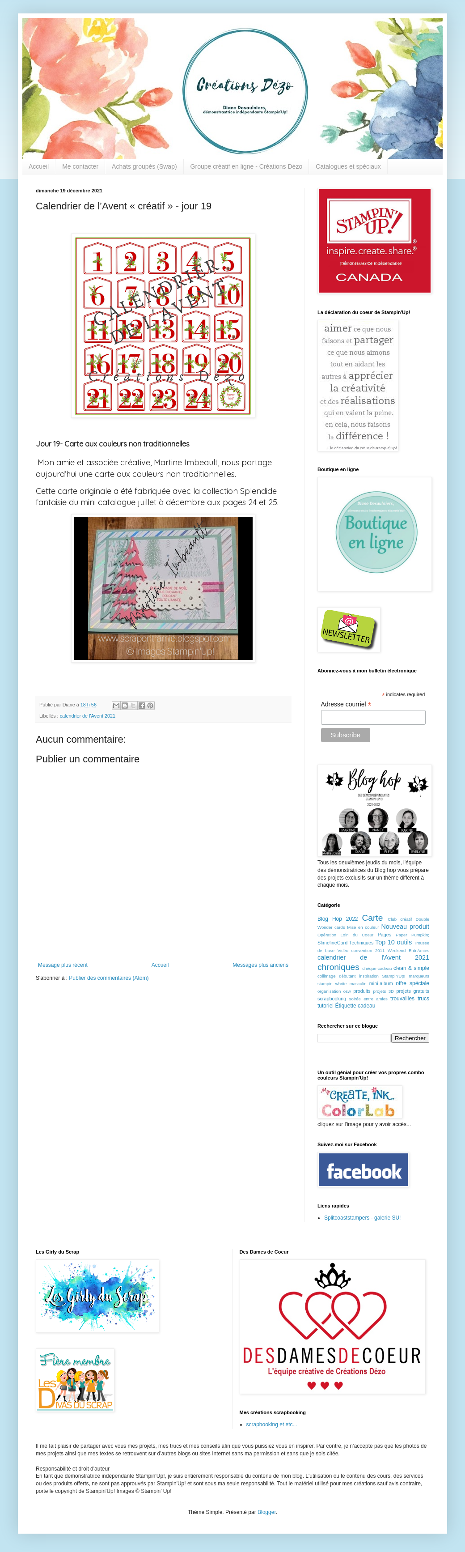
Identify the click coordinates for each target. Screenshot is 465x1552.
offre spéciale (412, 983)
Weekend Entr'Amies (408, 950)
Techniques (361, 942)
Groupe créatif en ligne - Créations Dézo (246, 166)
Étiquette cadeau (355, 1006)
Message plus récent (63, 965)
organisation (329, 991)
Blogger (267, 1512)
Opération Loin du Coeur (345, 934)
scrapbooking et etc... (271, 1424)
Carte (372, 918)
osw (347, 991)
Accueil (39, 166)
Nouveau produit (405, 926)
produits (361, 991)
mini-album (381, 983)
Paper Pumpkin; (412, 934)
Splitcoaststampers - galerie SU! (362, 1218)
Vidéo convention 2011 (361, 950)
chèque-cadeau (377, 968)
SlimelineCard (332, 942)
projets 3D (383, 991)
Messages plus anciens (260, 965)
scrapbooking (331, 998)
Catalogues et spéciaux (348, 166)
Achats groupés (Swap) (144, 166)
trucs (423, 998)
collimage (326, 976)
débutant (347, 976)
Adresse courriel (346, 704)
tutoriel (325, 1006)
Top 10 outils (393, 942)
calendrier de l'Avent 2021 (87, 716)
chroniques (338, 967)
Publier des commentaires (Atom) (108, 978)
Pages (385, 934)
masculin (358, 983)
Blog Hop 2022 (337, 919)
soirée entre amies (368, 998)
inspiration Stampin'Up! (382, 976)
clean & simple (411, 968)
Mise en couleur (363, 927)
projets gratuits (412, 991)
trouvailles (402, 998)
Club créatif (400, 919)
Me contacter (80, 166)
